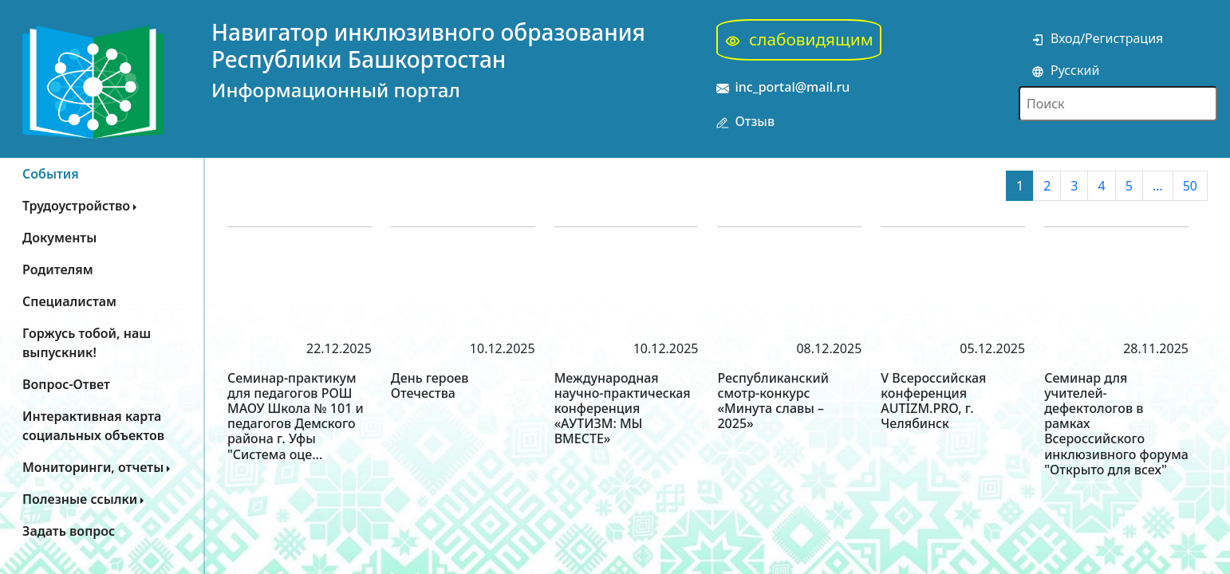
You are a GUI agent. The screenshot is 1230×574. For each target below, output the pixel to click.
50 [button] (1190, 186)
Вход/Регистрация (1097, 38)
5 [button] (1129, 186)
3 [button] (1074, 186)
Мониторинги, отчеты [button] (93, 467)
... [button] (1158, 186)
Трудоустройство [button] (76, 205)
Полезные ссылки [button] (79, 499)
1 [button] (1019, 186)
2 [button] (1047, 186)
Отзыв (745, 121)
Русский (1065, 70)
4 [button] (1101, 186)
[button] (102, 425)
